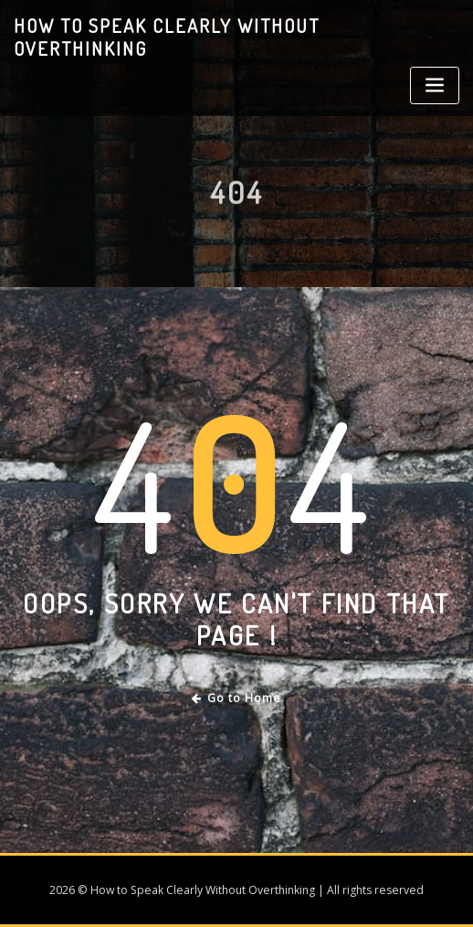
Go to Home (237, 698)
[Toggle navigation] (434, 85)
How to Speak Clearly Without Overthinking (167, 37)
